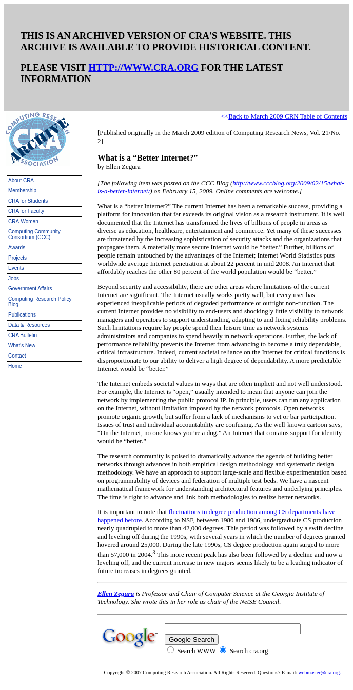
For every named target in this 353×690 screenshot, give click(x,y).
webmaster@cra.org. (320, 672)
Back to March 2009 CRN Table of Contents (287, 116)
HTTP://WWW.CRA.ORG (143, 67)
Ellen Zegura (115, 593)
